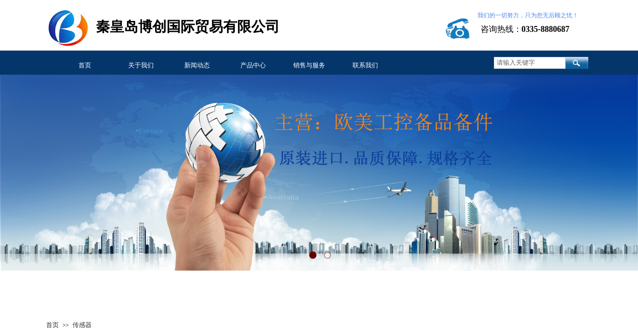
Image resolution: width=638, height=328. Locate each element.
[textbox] (529, 63)
